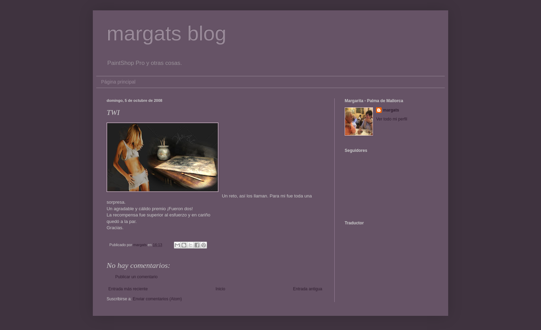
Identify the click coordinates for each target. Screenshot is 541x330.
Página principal (118, 82)
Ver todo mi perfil (391, 119)
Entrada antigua (307, 289)
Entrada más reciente (128, 289)
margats (391, 110)
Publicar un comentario (136, 276)
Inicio (220, 289)
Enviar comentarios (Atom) (157, 299)
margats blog (166, 33)
